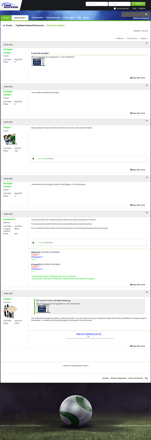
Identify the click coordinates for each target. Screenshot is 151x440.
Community (37, 17)
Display (143, 38)
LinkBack (119, 38)
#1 (147, 43)
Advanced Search (141, 18)
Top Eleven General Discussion (29, 25)
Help (134, 8)
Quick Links (68, 17)
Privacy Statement (119, 378)
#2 (147, 85)
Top (146, 378)
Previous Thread (70, 366)
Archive (105, 378)
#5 (147, 213)
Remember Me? (123, 9)
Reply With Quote (138, 77)
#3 (147, 121)
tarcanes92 (42, 159)
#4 (147, 177)
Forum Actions (53, 17)
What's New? (20, 18)
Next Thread (82, 366)
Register (142, 8)
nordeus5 (42, 243)
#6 (147, 292)
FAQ (79, 17)
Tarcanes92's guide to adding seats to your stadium (53, 276)
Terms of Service (135, 378)
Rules (86, 17)
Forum (6, 18)
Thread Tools (131, 38)
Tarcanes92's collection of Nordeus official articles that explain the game (62, 278)
